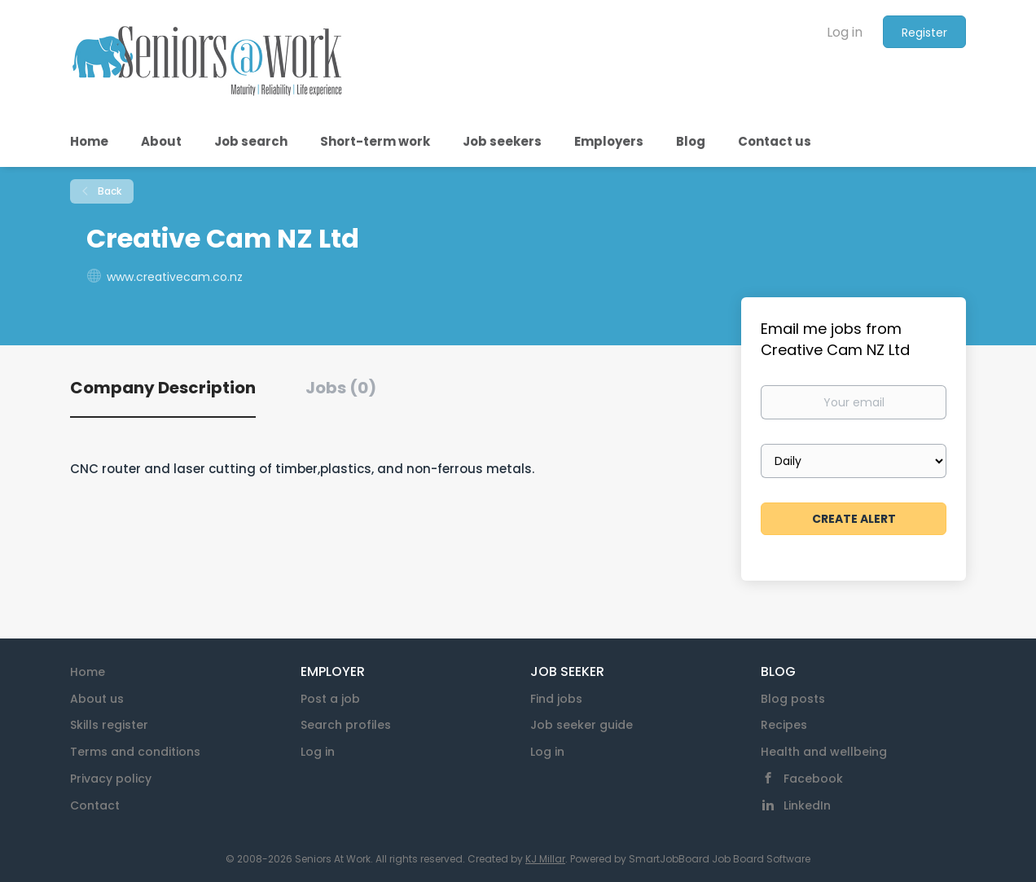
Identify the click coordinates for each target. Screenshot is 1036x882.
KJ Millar (545, 859)
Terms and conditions (135, 752)
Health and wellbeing (824, 752)
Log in (845, 32)
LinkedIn (807, 805)
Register (924, 32)
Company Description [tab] (163, 387)
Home (87, 672)
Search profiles (346, 725)
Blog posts (793, 699)
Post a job (330, 699)
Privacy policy (110, 778)
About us (97, 699)
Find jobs (556, 699)
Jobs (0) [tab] (340, 387)
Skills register (109, 725)
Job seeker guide (581, 725)
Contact (95, 805)
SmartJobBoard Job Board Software (719, 859)
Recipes (784, 725)
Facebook (813, 778)
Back (108, 191)
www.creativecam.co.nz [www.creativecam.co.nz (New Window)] (175, 277)
